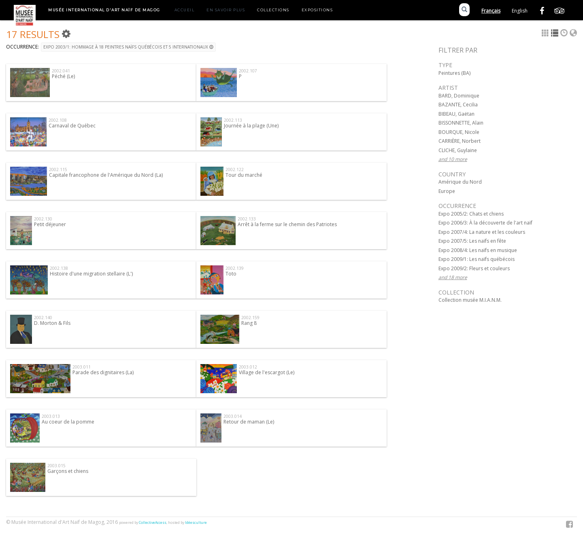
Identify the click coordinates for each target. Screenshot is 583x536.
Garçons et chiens (67, 471)
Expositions (317, 10)
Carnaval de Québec (72, 125)
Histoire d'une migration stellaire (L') (91, 273)
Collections (273, 10)
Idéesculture (196, 522)
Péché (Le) (63, 76)
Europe (446, 191)
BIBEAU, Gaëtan (456, 113)
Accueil (184, 10)
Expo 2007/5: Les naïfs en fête (472, 240)
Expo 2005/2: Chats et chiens (471, 213)
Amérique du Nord (460, 181)
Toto (231, 273)
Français (490, 10)
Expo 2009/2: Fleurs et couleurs (474, 268)
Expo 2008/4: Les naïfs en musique (477, 250)
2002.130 (43, 219)
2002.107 (248, 71)
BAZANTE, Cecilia (458, 104)
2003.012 (248, 367)
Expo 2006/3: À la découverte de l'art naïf (485, 222)
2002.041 (61, 71)
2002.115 (58, 169)
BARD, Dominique (458, 95)
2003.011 (81, 367)
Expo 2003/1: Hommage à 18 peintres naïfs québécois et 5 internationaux (128, 47)
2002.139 (235, 268)
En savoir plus (225, 10)
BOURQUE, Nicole (458, 132)
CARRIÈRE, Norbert (459, 141)
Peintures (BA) (454, 73)
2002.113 (233, 120)
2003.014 (232, 416)
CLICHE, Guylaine (457, 150)
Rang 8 (249, 323)
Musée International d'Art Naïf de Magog (104, 10)
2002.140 (43, 317)
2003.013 (51, 416)
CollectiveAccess (152, 522)
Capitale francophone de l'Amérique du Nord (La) (106, 175)
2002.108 (58, 120)
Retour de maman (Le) (248, 421)
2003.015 (56, 465)
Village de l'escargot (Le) (266, 372)
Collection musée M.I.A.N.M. (470, 300)
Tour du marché (244, 175)
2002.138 (59, 268)
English (520, 10)
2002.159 (250, 317)
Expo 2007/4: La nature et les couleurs (481, 232)
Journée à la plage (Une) (251, 125)
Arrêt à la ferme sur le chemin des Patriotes (287, 224)
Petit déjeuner (50, 224)
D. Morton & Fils (52, 323)
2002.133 (247, 219)
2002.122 (235, 169)
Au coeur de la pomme (68, 421)
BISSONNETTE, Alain (460, 122)
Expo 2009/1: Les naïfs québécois (476, 259)
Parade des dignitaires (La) (103, 372)
